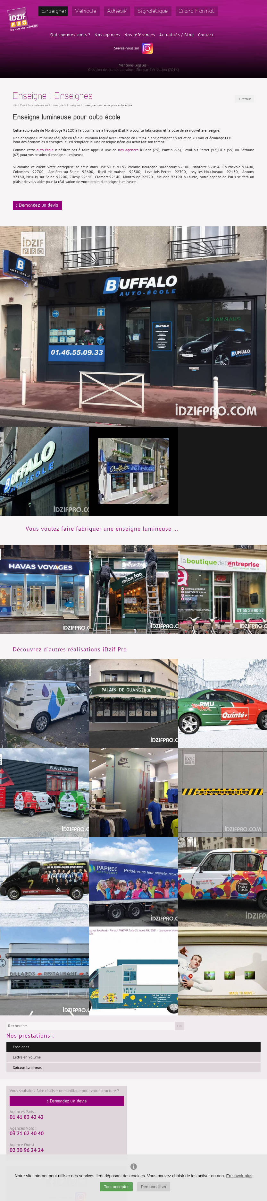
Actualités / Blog (176, 35)
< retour (244, 99)
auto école (45, 150)
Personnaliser (154, 1186)
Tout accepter (116, 1186)
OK (179, 1026)
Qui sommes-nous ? (70, 35)
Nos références (139, 35)
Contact (205, 35)
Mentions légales (132, 65)
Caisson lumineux (27, 1067)
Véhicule (85, 11)
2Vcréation (158, 69)
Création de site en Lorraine (110, 69)
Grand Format (197, 11)
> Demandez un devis (37, 205)
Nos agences (107, 35)
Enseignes (21, 1047)
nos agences (128, 150)
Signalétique (153, 11)
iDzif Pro (19, 105)
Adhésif (117, 11)
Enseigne (53, 11)
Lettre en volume (27, 1057)
